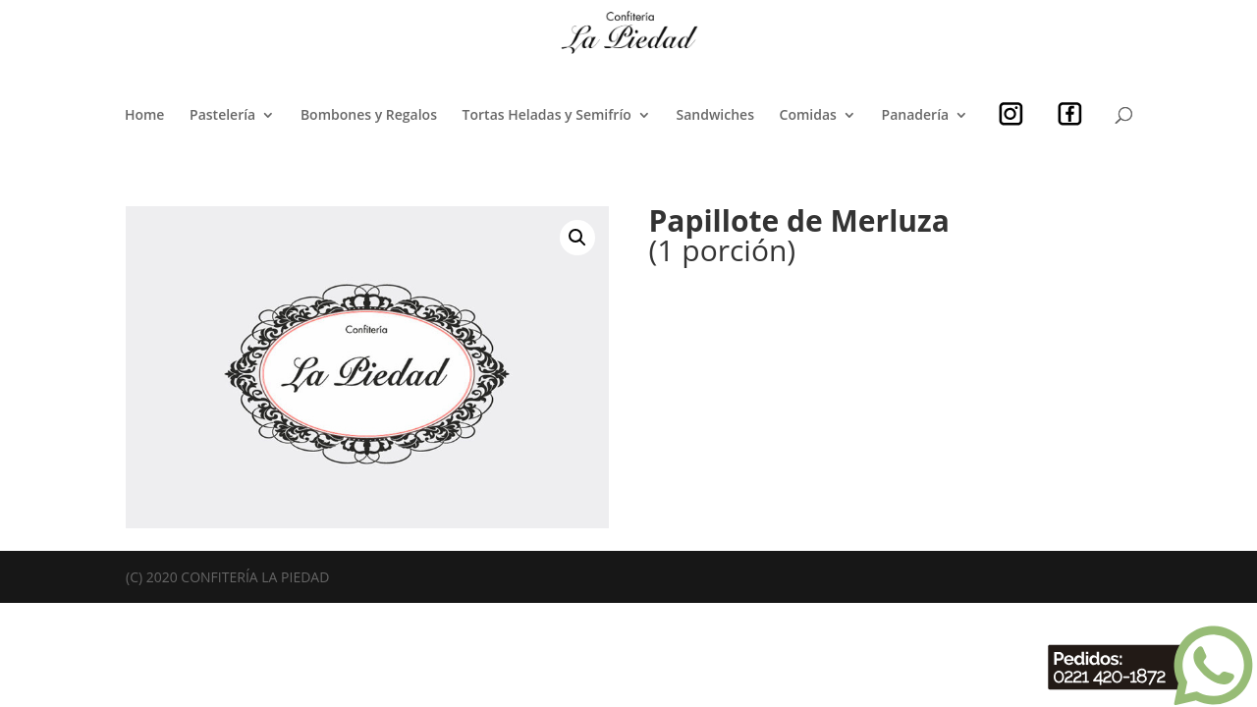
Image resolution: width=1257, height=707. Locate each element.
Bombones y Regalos (369, 116)
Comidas (808, 116)
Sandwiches (714, 116)
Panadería (916, 116)
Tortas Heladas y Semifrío (547, 116)
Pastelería (222, 116)
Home (145, 116)
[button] (577, 237)
